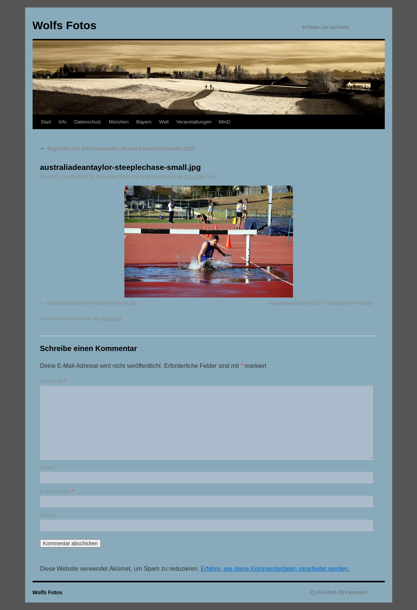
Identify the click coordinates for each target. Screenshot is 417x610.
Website (48, 515)
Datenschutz (87, 122)
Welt (164, 122)
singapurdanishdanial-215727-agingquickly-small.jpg (319, 303)
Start (46, 122)
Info (62, 122)
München (119, 122)
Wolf (53, 176)
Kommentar (53, 381)
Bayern (143, 122)
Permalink (111, 318)
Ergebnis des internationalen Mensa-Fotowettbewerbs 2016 (117, 149)
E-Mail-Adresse (57, 491)
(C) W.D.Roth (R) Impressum (339, 592)
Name (47, 467)
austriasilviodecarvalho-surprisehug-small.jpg (90, 303)
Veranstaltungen (193, 122)
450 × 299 (194, 176)
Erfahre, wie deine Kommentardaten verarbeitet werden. (275, 568)
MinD (224, 122)
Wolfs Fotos (65, 25)
